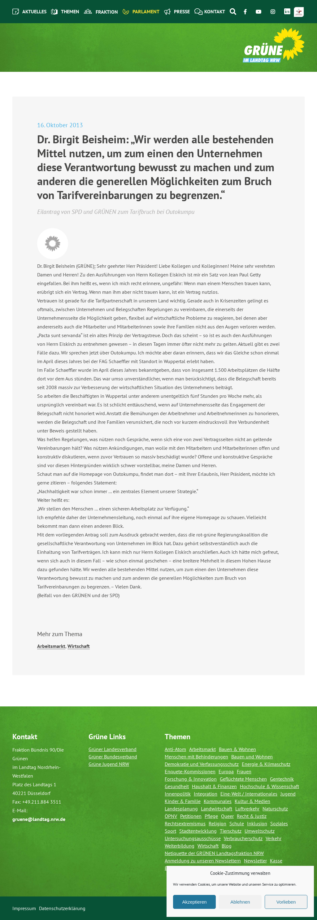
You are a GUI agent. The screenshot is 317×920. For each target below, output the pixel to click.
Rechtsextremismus (185, 823)
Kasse (276, 860)
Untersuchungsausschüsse (193, 838)
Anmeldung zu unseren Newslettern (203, 860)
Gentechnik (282, 779)
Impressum (24, 908)
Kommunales (218, 801)
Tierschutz (230, 831)
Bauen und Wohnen (252, 756)
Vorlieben (286, 902)
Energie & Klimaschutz (266, 764)
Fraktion (101, 12)
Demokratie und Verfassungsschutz (202, 764)
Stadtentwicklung (198, 831)
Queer (227, 816)
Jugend (288, 794)
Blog (227, 846)
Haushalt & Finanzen (214, 786)
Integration (205, 794)
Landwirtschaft (216, 808)
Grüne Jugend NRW (109, 764)
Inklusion (257, 823)
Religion (217, 823)
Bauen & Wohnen (237, 749)
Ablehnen (240, 902)
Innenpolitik (178, 794)
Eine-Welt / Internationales (248, 794)
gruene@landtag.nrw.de (38, 819)
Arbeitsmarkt (51, 646)
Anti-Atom (175, 749)
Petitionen (191, 816)
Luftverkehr (247, 808)
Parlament (141, 11)
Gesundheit (177, 786)
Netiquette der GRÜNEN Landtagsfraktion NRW (214, 853)
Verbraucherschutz (243, 838)
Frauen (244, 771)
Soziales (279, 823)
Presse (177, 11)
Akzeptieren (194, 902)
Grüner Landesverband (113, 749)
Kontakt (209, 11)
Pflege (211, 816)
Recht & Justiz (252, 816)
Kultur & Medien (252, 801)
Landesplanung (181, 808)
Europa (226, 771)
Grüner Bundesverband (113, 756)
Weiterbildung (179, 846)
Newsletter (255, 860)
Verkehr (273, 838)
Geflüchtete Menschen (243, 779)
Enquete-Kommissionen (190, 771)
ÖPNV (171, 816)
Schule (236, 823)
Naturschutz (275, 808)
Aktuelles (29, 11)
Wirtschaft (78, 646)
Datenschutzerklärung (62, 908)
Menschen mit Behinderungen (196, 756)
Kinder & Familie (183, 801)
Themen (65, 11)
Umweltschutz (260, 831)
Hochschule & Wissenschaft (269, 786)
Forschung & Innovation (191, 779)
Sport (170, 831)
